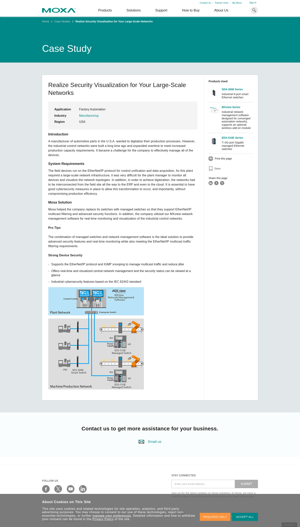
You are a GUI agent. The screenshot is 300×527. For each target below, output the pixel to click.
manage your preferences (112, 515)
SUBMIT (246, 483)
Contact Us (205, 3)
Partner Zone (221, 3)
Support (161, 10)
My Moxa (237, 3)
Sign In (252, 3)
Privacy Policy (103, 519)
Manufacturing (89, 115)
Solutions (133, 10)
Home (45, 21)
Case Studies (62, 21)
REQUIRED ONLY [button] (215, 516)
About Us (221, 10)
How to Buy (191, 10)
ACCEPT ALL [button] (245, 516)
